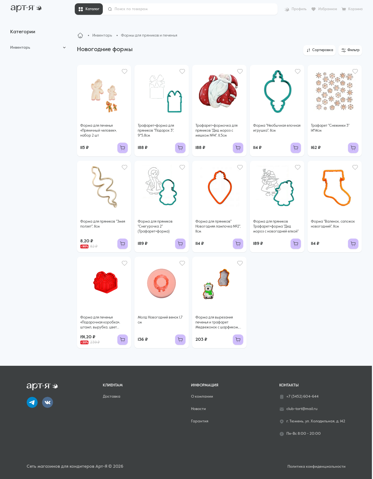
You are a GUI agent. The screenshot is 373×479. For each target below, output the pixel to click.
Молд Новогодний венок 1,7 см (160, 320)
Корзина (355, 9)
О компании (202, 396)
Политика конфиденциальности (317, 467)
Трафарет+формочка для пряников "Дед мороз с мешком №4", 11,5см (216, 130)
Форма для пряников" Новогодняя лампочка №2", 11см (218, 226)
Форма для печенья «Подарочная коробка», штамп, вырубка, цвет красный (100, 323)
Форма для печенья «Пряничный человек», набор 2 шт (98, 130)
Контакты (289, 385)
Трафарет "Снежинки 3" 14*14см (330, 128)
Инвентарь (20, 47)
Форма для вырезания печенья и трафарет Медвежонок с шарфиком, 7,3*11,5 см (217, 323)
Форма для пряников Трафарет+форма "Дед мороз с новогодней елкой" (276, 226)
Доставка (111, 396)
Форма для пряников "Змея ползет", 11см (102, 224)
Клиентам (113, 385)
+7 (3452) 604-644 (299, 396)
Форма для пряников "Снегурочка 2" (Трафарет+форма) (155, 226)
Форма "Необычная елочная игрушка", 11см (276, 128)
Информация (204, 385)
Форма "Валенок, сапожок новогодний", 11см (333, 224)
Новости (198, 409)
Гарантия (199, 421)
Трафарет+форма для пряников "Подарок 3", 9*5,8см (156, 130)
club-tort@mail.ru (298, 409)
